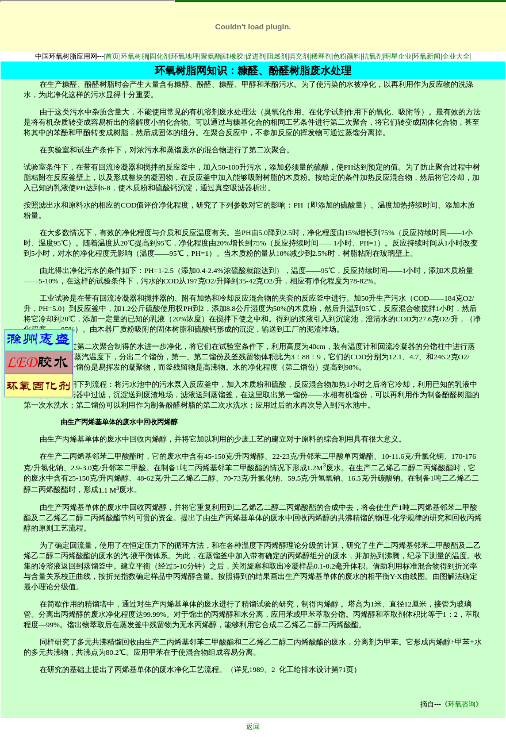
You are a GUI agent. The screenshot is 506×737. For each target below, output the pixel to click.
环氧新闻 (426, 56)
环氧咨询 (462, 704)
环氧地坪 (185, 56)
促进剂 (255, 56)
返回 (253, 727)
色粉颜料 (347, 56)
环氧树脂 (134, 56)
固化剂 (160, 56)
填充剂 (299, 56)
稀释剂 (321, 56)
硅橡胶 (233, 56)
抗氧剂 (372, 56)
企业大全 (456, 56)
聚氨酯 (211, 56)
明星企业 (398, 56)
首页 (112, 56)
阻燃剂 (277, 56)
